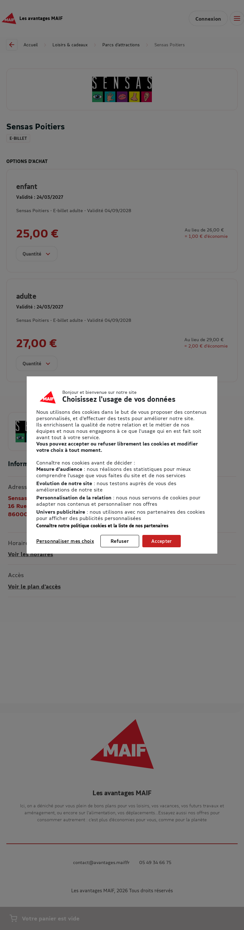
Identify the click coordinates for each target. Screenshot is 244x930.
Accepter (161, 541)
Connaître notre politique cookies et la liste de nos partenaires (102, 525)
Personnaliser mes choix (65, 541)
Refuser (120, 541)
